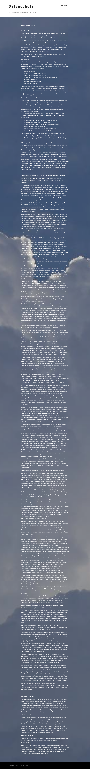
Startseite (64, 5)
